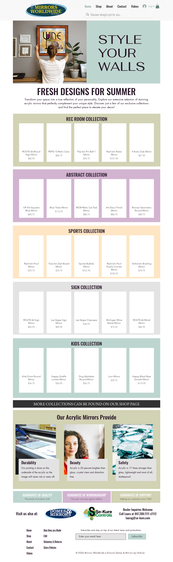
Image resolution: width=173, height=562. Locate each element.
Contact (30, 547)
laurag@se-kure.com (138, 518)
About (29, 541)
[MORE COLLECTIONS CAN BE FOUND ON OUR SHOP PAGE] (86, 404)
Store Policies (50, 547)
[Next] (80, 52)
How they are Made (52, 530)
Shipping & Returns (53, 541)
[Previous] (19, 52)
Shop (28, 536)
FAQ (45, 536)
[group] (86, 142)
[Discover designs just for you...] (118, 14)
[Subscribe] (137, 537)
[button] (157, 6)
